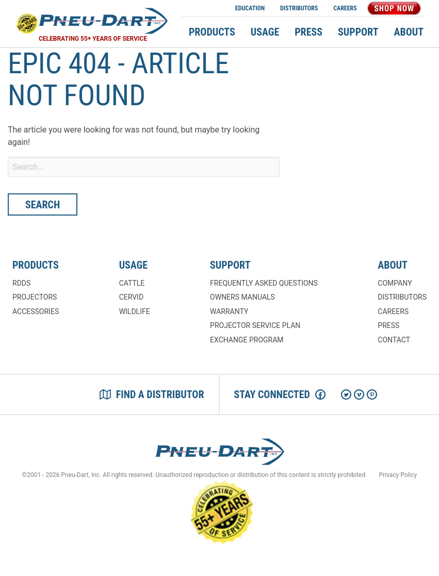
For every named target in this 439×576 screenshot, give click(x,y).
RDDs (21, 283)
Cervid (131, 297)
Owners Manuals (242, 297)
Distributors (299, 8)
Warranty (229, 311)
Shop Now (394, 8)
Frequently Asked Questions (264, 283)
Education (250, 8)
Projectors (34, 297)
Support (358, 32)
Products (212, 32)
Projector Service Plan (255, 325)
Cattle (132, 283)
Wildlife (134, 311)
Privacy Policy (398, 475)
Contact (394, 340)
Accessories (35, 311)
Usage (265, 32)
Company (395, 283)
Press (308, 32)
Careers (345, 8)
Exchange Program (246, 340)
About (409, 32)
